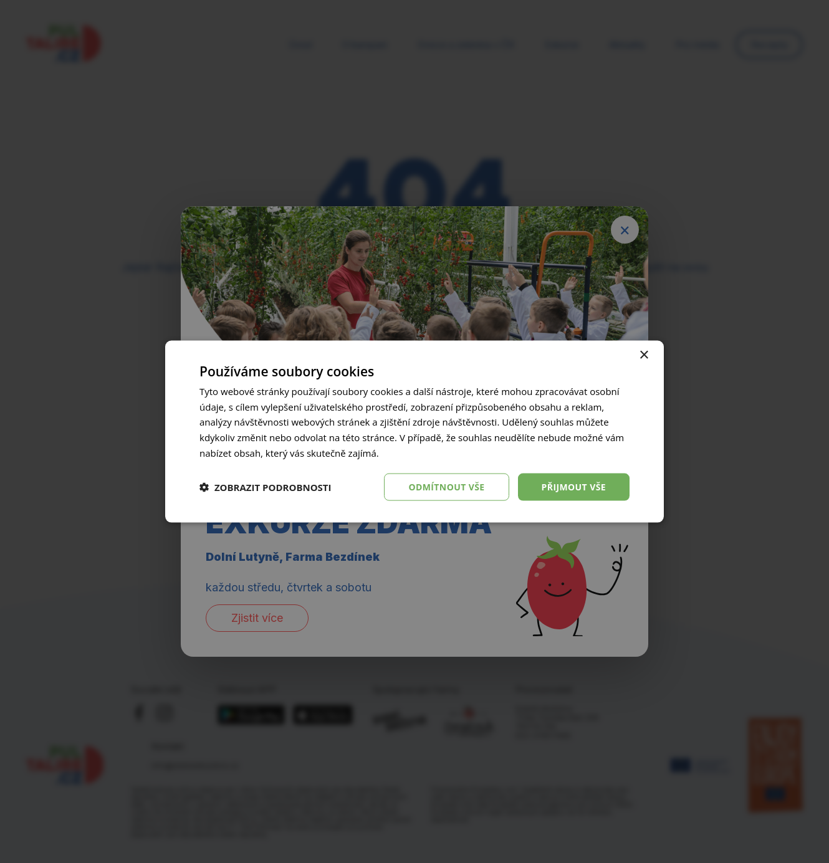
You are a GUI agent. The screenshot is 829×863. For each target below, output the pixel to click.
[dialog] (414, 431)
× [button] (643, 355)
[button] (265, 487)
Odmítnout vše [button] (446, 486)
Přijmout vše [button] (574, 486)
